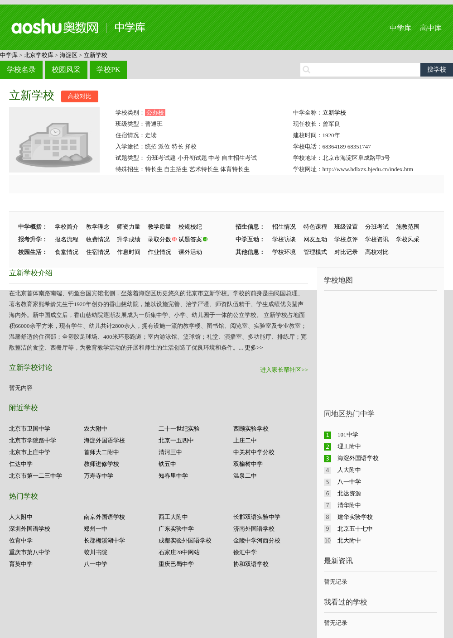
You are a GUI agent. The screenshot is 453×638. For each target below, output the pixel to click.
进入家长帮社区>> (284, 369)
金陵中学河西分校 (256, 540)
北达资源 (349, 493)
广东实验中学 (176, 528)
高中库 (431, 28)
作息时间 (128, 252)
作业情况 (159, 252)
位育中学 (21, 540)
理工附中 (349, 446)
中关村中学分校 (254, 452)
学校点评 (346, 239)
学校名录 (21, 69)
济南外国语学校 (254, 528)
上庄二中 (245, 440)
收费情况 (98, 239)
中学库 (400, 28)
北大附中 (349, 540)
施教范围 (407, 226)
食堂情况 (66, 252)
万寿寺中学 (98, 475)
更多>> (254, 347)
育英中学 (21, 564)
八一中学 (95, 564)
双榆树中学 (248, 464)
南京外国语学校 (104, 516)
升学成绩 (128, 239)
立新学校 (95, 55)
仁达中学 (21, 464)
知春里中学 (173, 475)
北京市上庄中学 (29, 452)
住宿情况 (98, 252)
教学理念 (98, 226)
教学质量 (159, 226)
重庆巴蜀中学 (176, 564)
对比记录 (346, 252)
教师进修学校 (101, 464)
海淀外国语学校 (104, 440)
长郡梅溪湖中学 (104, 540)
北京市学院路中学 (32, 440)
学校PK (108, 69)
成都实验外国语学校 (185, 540)
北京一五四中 (176, 440)
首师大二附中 (101, 452)
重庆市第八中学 (29, 552)
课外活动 (190, 252)
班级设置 (346, 226)
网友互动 (315, 239)
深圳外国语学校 (29, 528)
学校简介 (66, 226)
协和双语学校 (251, 564)
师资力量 (128, 226)
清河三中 (170, 452)
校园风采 (66, 69)
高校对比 (80, 96)
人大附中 (21, 516)
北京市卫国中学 (29, 428)
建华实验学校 (355, 516)
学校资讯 (377, 239)
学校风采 (407, 239)
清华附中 (349, 505)
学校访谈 (284, 239)
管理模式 (315, 252)
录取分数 (159, 239)
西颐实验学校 (251, 428)
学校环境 (284, 252)
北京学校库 (38, 55)
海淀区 (68, 55)
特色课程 (315, 226)
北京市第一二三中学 (35, 475)
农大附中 (95, 428)
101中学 (347, 434)
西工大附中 (173, 516)
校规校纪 (190, 226)
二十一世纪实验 (179, 428)
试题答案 (190, 239)
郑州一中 (95, 528)
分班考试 (377, 226)
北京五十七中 (355, 528)
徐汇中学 (245, 552)
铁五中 (167, 464)
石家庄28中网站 (179, 552)
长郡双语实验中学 (256, 516)
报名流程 (66, 239)
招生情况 (284, 226)
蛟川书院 (95, 552)
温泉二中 (245, 475)
